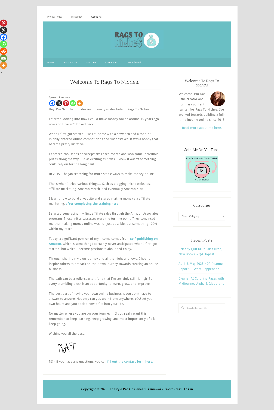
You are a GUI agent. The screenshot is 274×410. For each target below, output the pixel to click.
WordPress (173, 389)
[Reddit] (3, 51)
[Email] (3, 58)
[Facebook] (52, 103)
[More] (80, 103)
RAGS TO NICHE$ (137, 39)
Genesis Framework (148, 389)
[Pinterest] (66, 103)
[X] (59, 103)
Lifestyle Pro (119, 389)
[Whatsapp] (73, 103)
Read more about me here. (202, 128)
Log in (188, 389)
